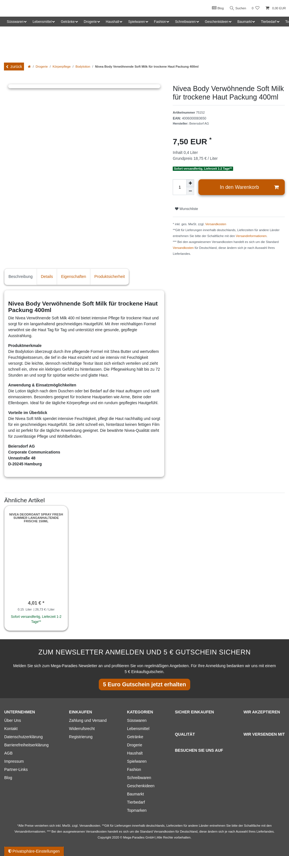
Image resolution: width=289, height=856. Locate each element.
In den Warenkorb (249, 187)
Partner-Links (16, 769)
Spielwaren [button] (136, 22)
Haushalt (135, 753)
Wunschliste (186, 209)
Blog (217, 8)
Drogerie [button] (90, 22)
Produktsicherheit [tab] (109, 276)
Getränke (135, 737)
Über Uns (12, 720)
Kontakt (10, 728)
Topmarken (136, 810)
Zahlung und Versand (88, 720)
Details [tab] (47, 276)
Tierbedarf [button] (268, 22)
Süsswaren (136, 720)
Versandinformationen (251, 236)
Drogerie (42, 66)
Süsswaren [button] (15, 22)
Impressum (14, 761)
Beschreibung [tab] (20, 276)
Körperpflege (61, 66)
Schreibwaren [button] (185, 22)
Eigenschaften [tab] (73, 276)
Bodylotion (82, 66)
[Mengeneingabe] (179, 187)
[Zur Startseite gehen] (29, 66)
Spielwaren (136, 761)
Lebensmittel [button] (42, 22)
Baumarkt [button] (244, 22)
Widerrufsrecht (82, 728)
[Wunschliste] (255, 8)
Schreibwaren (139, 777)
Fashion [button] (160, 22)
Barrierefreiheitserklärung (26, 745)
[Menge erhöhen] (190, 183)
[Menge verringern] (190, 191)
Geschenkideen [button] (216, 22)
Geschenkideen (140, 786)
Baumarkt (135, 794)
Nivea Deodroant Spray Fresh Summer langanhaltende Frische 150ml (36, 518)
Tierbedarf (136, 802)
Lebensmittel (138, 728)
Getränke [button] (68, 22)
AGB (8, 753)
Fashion (134, 769)
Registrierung (81, 737)
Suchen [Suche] (237, 8)
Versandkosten (215, 224)
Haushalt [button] (112, 22)
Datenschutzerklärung (23, 737)
